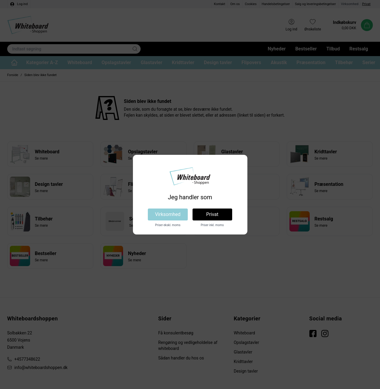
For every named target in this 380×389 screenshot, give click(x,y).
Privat (212, 214)
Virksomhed (167, 214)
